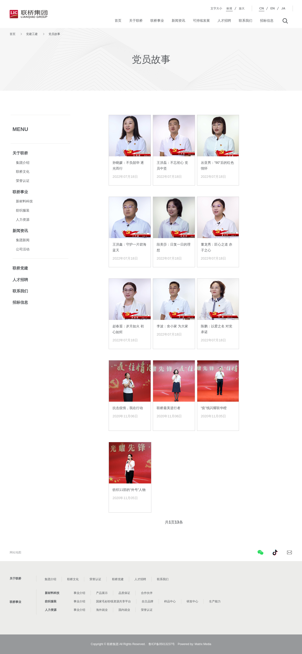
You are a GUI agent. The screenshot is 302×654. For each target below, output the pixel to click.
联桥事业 (157, 20)
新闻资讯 (178, 20)
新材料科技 (24, 201)
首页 (118, 20)
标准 (229, 8)
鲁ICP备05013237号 (161, 644)
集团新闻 (22, 240)
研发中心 (192, 601)
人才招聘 (224, 20)
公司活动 (22, 249)
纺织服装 (22, 210)
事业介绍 (79, 593)
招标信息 (267, 20)
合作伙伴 (147, 593)
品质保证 (124, 593)
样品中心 (170, 601)
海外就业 (102, 610)
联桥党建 (20, 268)
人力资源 (22, 219)
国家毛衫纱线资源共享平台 (113, 601)
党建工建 (32, 34)
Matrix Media (203, 644)
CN (261, 8)
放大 (242, 8)
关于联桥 (136, 20)
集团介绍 (22, 163)
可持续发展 (201, 20)
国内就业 (124, 610)
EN (272, 8)
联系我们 (245, 20)
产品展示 (102, 593)
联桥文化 (22, 171)
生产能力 (215, 601)
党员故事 (54, 34)
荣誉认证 (22, 181)
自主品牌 (147, 601)
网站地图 (15, 552)
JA (283, 8)
